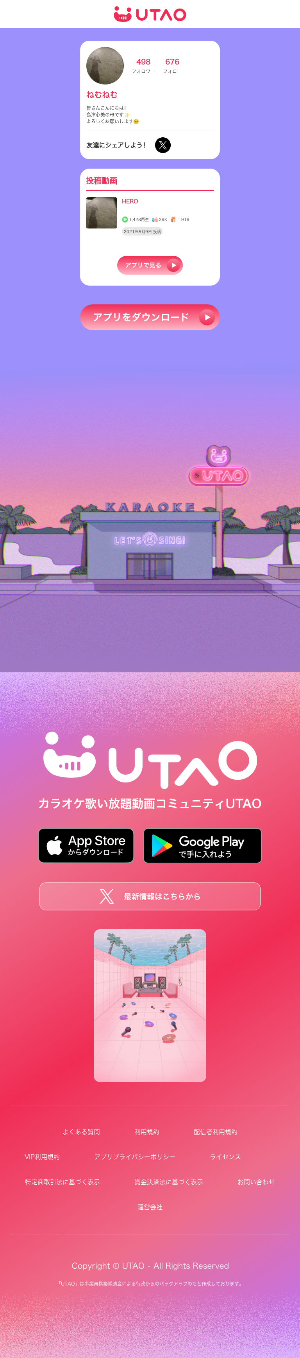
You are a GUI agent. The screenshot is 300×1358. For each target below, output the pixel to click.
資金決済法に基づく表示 (168, 1182)
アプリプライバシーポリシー (134, 1157)
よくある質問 (81, 1132)
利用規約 (146, 1132)
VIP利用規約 (42, 1157)
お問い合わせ (256, 1182)
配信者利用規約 (216, 1132)
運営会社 (150, 1207)
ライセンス (225, 1157)
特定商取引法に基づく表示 (62, 1182)
